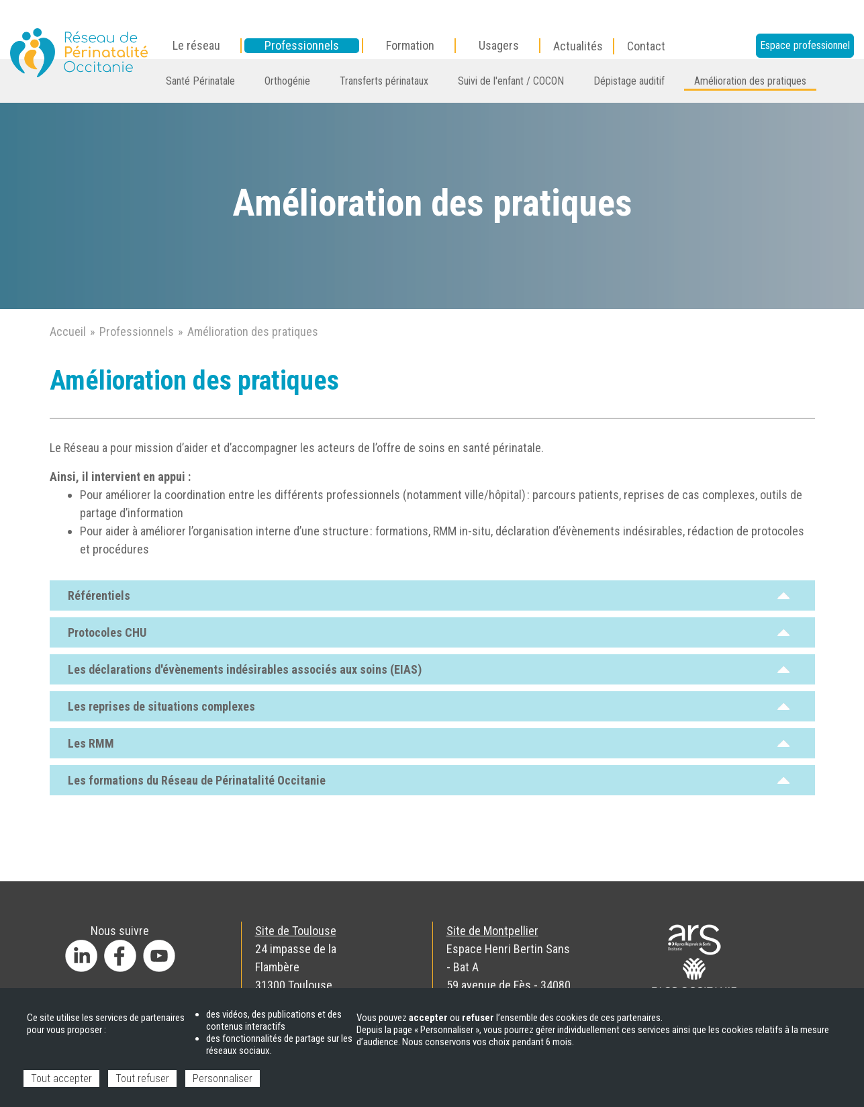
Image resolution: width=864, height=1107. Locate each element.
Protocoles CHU (429, 632)
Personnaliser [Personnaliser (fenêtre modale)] (222, 1078)
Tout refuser (142, 1078)
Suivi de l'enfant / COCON (511, 81)
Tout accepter (61, 1078)
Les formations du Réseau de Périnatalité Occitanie (429, 780)
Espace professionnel (805, 45)
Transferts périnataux (384, 81)
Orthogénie (287, 81)
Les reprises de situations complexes (429, 706)
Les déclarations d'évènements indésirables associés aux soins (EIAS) (429, 669)
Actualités (578, 46)
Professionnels (136, 331)
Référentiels (429, 595)
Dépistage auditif (629, 81)
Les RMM (429, 743)
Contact (646, 46)
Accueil (68, 331)
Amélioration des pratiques (750, 81)
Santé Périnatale (200, 81)
